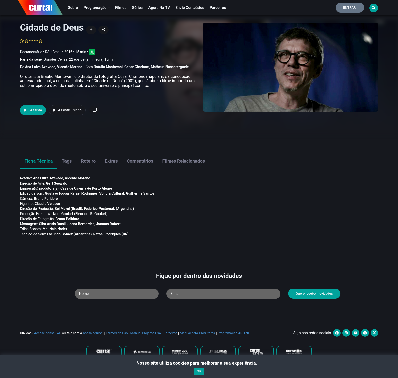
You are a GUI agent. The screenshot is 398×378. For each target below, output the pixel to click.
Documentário (31, 52)
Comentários (140, 161)
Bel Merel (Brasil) (68, 209)
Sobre (73, 7)
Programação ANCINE (234, 333)
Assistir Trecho (67, 110)
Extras (111, 161)
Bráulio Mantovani (108, 67)
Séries (137, 7)
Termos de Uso (117, 333)
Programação (97, 7)
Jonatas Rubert (108, 224)
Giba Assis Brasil (52, 224)
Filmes (120, 7)
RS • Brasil (53, 52)
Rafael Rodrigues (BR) (111, 234)
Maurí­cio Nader (55, 229)
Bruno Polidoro (46, 198)
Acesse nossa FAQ (47, 333)
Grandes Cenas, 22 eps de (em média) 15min (78, 59)
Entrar (349, 7)
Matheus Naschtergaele (170, 67)
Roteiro (88, 161)
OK (199, 371)
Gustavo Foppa (57, 193)
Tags (67, 161)
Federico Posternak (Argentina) (109, 209)
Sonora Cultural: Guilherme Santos (126, 193)
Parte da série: (67, 59)
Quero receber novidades (314, 293)
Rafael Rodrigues (84, 193)
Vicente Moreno (69, 67)
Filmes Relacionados (183, 161)
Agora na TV (159, 7)
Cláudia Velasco (47, 204)
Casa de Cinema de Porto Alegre (86, 188)
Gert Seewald (56, 183)
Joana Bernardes (80, 224)
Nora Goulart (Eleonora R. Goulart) (80, 214)
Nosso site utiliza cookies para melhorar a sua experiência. (198, 363)
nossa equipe (93, 333)
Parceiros (218, 7)
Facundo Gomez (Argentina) (69, 234)
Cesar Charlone (136, 67)
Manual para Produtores (197, 333)
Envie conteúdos (189, 7)
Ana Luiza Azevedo (40, 67)
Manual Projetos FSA (145, 333)
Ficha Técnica (38, 161)
